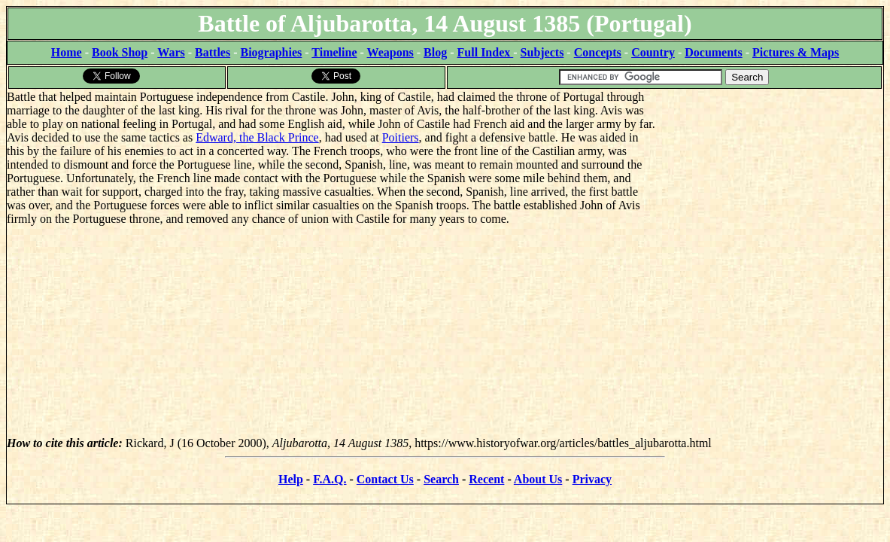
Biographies (271, 52)
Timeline (334, 52)
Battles (212, 52)
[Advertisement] (770, 184)
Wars (170, 52)
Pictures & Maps (795, 52)
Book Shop (119, 52)
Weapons (390, 52)
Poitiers (400, 137)
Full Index (485, 52)
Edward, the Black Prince (257, 137)
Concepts (597, 52)
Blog (435, 52)
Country (653, 52)
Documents (713, 52)
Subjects (542, 52)
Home (66, 52)
